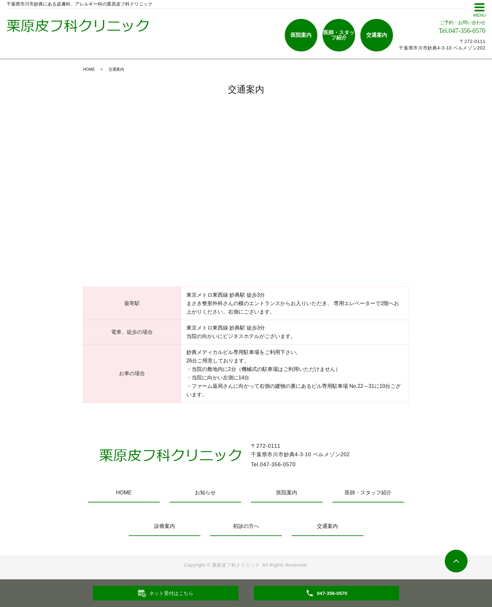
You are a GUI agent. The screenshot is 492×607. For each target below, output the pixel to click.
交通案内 (376, 35)
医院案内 (301, 35)
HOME (89, 69)
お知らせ (205, 492)
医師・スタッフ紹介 (339, 35)
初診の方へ (246, 526)
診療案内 (164, 526)
